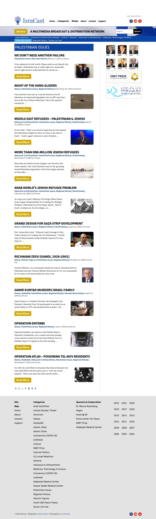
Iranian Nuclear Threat (44, 410)
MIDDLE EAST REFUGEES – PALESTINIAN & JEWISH (49, 119)
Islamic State (40, 431)
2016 (132, 409)
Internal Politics (41, 452)
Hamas (17, 89)
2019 (116, 409)
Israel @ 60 (81, 414)
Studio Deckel (43, 514)
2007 (132, 427)
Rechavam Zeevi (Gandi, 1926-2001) (41, 256)
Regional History (40, 40)
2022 (116, 403)
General (73, 37)
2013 (132, 415)
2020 (132, 403)
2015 (116, 415)
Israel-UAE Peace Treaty (45, 502)
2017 (124, 409)
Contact (95, 21)
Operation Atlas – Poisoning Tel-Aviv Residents (52, 356)
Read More (23, 77)
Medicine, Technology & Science (117, 37)
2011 (124, 421)
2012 (116, 421)
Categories (64, 21)
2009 (116, 427)
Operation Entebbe (29, 323)
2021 (124, 403)
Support (106, 21)
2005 (124, 434)
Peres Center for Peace (88, 418)
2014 (124, 415)
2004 (132, 434)
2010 (132, 421)
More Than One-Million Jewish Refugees (46, 152)
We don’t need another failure (39, 55)
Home (53, 21)
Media (76, 21)
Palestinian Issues (23, 40)
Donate (20, 31)
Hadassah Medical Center (46, 481)
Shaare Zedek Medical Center (48, 485)
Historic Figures (28, 260)
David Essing (78, 122)
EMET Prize (39, 448)
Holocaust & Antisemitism (90, 37)
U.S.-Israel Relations (43, 456)
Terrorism (38, 414)
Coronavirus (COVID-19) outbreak (45, 37)
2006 (116, 434)
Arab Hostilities (22, 37)
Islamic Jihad (39, 427)
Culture (64, 37)
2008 (124, 427)
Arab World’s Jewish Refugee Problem (45, 188)
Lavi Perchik (65, 514)
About (85, 21)
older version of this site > (134, 16)
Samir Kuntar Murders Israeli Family (44, 290)
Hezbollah (26, 293)
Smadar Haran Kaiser (74, 293)
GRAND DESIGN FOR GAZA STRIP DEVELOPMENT (48, 223)
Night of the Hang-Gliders (35, 85)
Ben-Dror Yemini (39, 58)
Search (137, 31)
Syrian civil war (55, 40)
